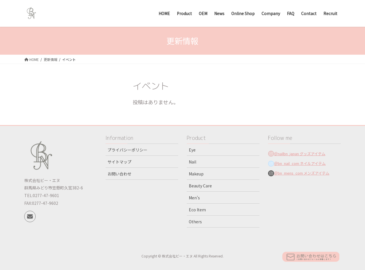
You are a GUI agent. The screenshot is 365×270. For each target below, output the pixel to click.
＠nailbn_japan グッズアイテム (299, 153)
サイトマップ (119, 162)
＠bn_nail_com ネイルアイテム (300, 163)
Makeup (196, 174)
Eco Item (197, 209)
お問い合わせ (119, 174)
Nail (192, 162)
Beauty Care (200, 186)
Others (195, 221)
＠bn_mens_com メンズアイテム (301, 173)
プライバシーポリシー (127, 150)
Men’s (194, 198)
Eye (192, 150)
